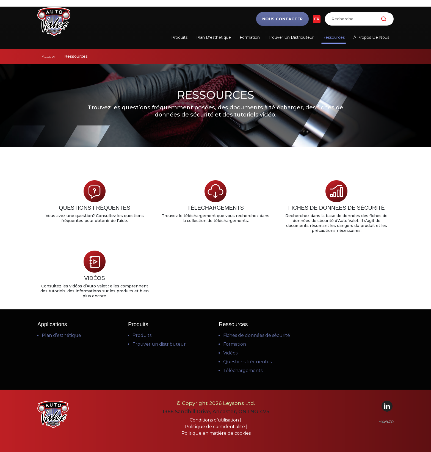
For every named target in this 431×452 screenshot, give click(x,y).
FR (316, 18)
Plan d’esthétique (213, 37)
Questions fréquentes (247, 361)
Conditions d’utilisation (215, 420)
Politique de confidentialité (215, 426)
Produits (179, 37)
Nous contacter (282, 18)
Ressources (333, 37)
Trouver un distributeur (291, 37)
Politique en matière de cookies (216, 433)
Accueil (49, 56)
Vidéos (230, 353)
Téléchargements (243, 370)
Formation (250, 37)
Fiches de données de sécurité (256, 335)
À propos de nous (371, 37)
